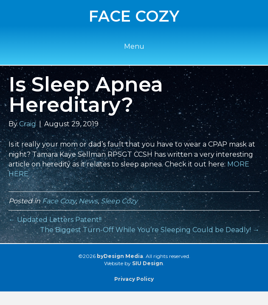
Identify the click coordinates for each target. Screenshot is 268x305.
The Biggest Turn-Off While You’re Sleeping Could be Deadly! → (150, 230)
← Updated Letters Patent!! (55, 220)
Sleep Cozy (119, 201)
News (88, 201)
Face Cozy (59, 201)
